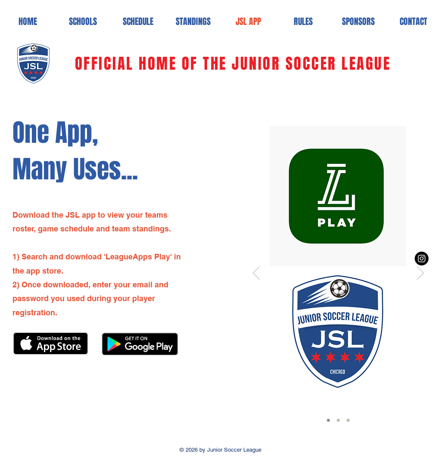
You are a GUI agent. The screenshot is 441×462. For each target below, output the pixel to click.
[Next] (420, 273)
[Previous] (256, 273)
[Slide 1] (328, 420)
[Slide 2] (338, 420)
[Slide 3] (348, 420)
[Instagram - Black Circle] (422, 258)
